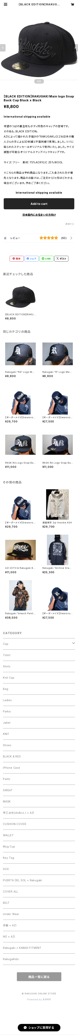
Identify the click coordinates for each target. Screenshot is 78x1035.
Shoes (7, 745)
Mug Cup (9, 846)
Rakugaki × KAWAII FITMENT (22, 947)
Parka (7, 711)
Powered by (39, 999)
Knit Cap (8, 677)
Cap (5, 643)
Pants (6, 778)
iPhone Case (11, 767)
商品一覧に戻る (39, 977)
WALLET (8, 835)
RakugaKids (11, 959)
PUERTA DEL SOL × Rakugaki (22, 880)
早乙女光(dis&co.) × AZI (18, 812)
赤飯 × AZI (9, 925)
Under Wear (11, 914)
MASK (7, 801)
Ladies (7, 700)
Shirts (7, 666)
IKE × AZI (9, 936)
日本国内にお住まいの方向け (39, 214)
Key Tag (8, 857)
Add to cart (39, 204)
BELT (6, 902)
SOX (6, 869)
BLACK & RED (12, 756)
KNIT (6, 733)
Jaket (7, 722)
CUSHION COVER (14, 824)
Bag (5, 688)
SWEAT (8, 790)
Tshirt (7, 655)
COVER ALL (10, 891)
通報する (69, 224)
